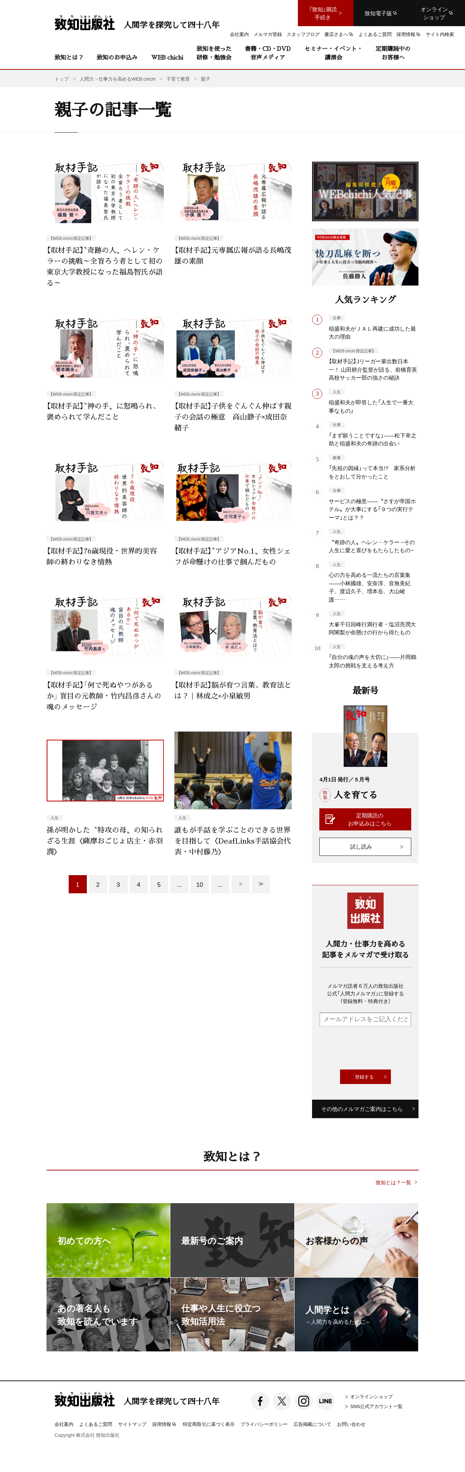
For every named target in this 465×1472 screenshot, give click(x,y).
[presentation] (374, 1048)
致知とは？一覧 (393, 1182)
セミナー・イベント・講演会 (333, 52)
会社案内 (63, 1424)
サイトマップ (132, 1424)
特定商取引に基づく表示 (209, 1424)
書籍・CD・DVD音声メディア (268, 52)
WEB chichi (167, 57)
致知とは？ (69, 57)
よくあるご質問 (95, 1424)
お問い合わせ (351, 1424)
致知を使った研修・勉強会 (214, 52)
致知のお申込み (117, 57)
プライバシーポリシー (264, 1424)
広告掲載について (312, 1424)
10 (199, 884)
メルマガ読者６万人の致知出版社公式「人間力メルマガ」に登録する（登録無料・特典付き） (365, 993)
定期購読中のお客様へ (393, 52)
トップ (61, 78)
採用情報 (164, 1424)
